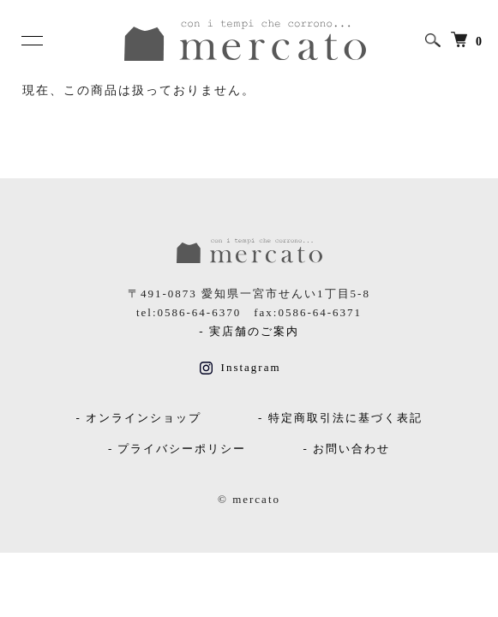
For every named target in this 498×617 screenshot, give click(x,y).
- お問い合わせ (347, 448)
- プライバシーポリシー (177, 448)
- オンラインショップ (138, 417)
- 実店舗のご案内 (249, 331)
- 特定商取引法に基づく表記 (340, 417)
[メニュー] (31, 40)
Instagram (240, 367)
